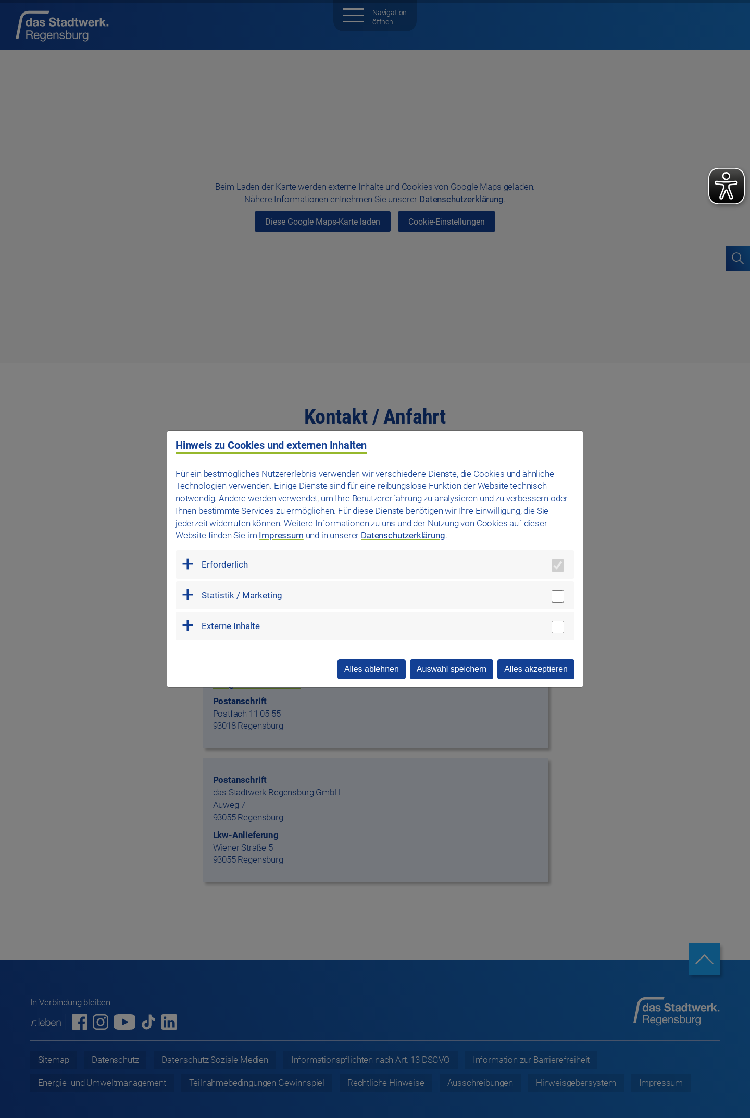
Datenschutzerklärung (403, 535)
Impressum (281, 535)
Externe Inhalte (231, 626)
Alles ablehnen (371, 669)
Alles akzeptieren (536, 669)
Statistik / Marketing (242, 595)
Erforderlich (225, 564)
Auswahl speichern (451, 669)
